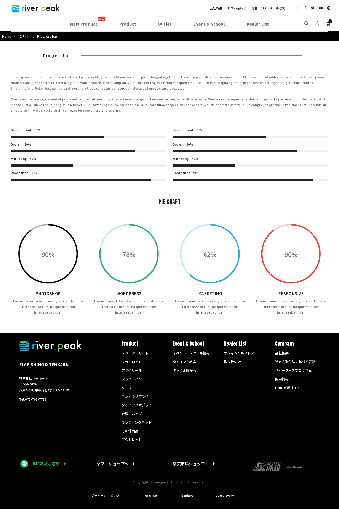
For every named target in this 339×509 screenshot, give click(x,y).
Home (6, 36)
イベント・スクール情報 (191, 353)
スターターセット (135, 353)
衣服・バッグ (132, 413)
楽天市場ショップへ (191, 463)
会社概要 (216, 8)
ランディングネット (137, 422)
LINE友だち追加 (45, 463)
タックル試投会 (184, 370)
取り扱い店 (232, 361)
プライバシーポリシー (106, 495)
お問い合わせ (236, 8)
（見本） (24, 36)
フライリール (132, 370)
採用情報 (187, 495)
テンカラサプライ (135, 396)
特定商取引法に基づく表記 (295, 361)
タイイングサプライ (137, 405)
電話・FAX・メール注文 (268, 8)
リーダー (128, 387)
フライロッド (132, 361)
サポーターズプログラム (293, 370)
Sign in (317, 23)
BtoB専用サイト (287, 387)
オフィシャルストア (239, 353)
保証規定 (151, 495)
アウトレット (132, 439)
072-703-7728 (35, 399)
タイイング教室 (184, 361)
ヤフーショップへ (113, 463)
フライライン (132, 379)
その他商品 (130, 430)
